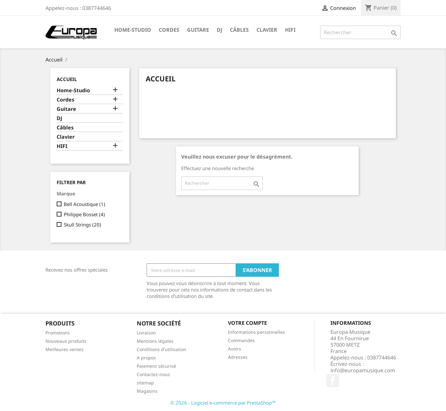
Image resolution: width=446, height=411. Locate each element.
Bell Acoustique (84, 204)
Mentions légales (155, 341)
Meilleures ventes (64, 349)
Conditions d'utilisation (161, 349)
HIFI (290, 29)
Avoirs (234, 349)
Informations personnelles (256, 332)
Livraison (146, 333)
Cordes (169, 29)
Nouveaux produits (65, 341)
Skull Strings (82, 224)
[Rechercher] (360, 32)
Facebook (332, 380)
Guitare (198, 29)
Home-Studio (132, 29)
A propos (146, 358)
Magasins (147, 391)
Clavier (266, 29)
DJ (219, 29)
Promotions (57, 333)
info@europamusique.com (362, 370)
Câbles (239, 29)
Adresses (237, 357)
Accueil (67, 79)
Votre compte (247, 322)
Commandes (241, 340)
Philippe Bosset (84, 214)
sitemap (145, 383)
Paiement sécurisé (156, 366)
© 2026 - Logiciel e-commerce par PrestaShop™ (223, 402)
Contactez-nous (153, 374)
